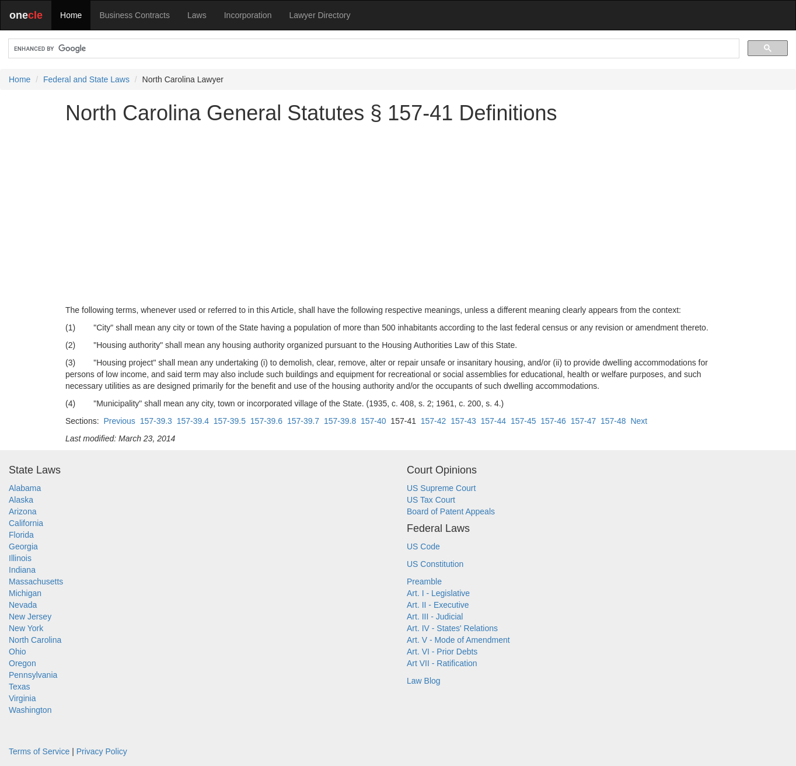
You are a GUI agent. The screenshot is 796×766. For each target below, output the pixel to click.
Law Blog (424, 680)
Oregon (22, 663)
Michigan (25, 593)
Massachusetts (36, 581)
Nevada (23, 605)
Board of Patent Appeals (451, 511)
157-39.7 (303, 421)
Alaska (21, 499)
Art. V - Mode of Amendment (458, 640)
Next (638, 421)
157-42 (433, 421)
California (26, 523)
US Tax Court (431, 499)
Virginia (22, 698)
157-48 (613, 421)
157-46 (553, 421)
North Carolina (35, 640)
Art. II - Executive (438, 605)
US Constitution (435, 564)
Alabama (25, 488)
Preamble (424, 581)
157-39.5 (230, 421)
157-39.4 (193, 421)
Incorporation (248, 15)
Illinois (20, 558)
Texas (19, 686)
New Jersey (30, 616)
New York (26, 628)
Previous (119, 421)
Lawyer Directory (319, 15)
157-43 (463, 421)
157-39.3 (156, 421)
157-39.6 (266, 421)
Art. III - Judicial (435, 616)
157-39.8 (340, 421)
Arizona (22, 511)
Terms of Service (39, 751)
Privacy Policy (101, 751)
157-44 (494, 421)
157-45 (523, 421)
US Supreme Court (441, 488)
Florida (21, 534)
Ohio (17, 651)
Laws (197, 15)
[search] (372, 48)
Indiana (22, 569)
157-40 (373, 421)
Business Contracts (134, 15)
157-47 (583, 421)
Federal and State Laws (86, 79)
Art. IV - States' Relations (452, 628)
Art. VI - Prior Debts (442, 651)
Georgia (23, 546)
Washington (30, 710)
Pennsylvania (33, 675)
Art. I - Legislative (438, 593)
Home (71, 15)
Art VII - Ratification (442, 663)
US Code (423, 546)
